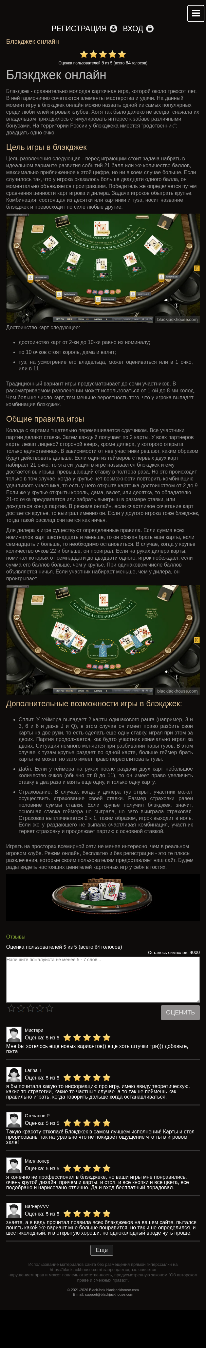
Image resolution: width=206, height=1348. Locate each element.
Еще (102, 1250)
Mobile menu (195, 13)
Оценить (180, 1012)
